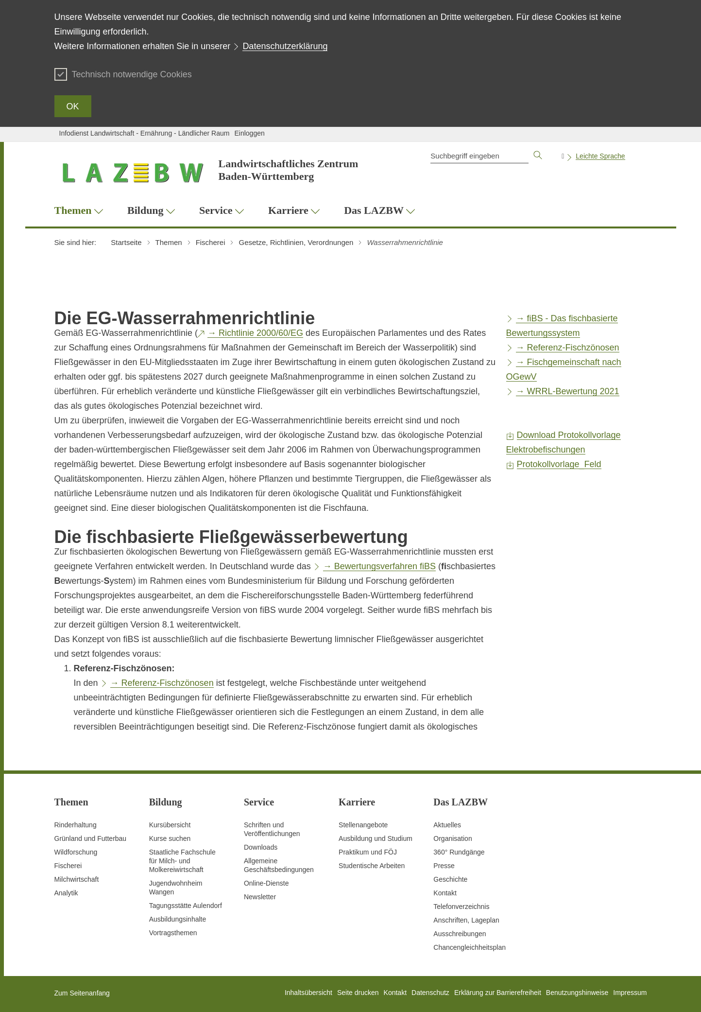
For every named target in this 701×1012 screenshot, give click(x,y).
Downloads (260, 847)
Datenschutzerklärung (284, 46)
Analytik (66, 893)
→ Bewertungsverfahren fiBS (379, 566)
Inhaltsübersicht (308, 992)
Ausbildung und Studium (375, 838)
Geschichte (450, 879)
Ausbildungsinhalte (177, 919)
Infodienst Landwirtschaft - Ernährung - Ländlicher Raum (144, 133)
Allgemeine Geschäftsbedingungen (279, 865)
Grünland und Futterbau (90, 838)
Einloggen (249, 133)
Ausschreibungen (459, 934)
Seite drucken (358, 992)
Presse (444, 866)
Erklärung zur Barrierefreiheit (497, 992)
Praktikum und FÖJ (368, 852)
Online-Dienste (266, 883)
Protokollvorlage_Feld (559, 464)
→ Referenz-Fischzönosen (162, 683)
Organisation (452, 838)
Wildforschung (76, 852)
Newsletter (260, 897)
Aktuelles (447, 825)
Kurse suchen (170, 838)
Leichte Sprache (600, 156)
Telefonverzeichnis (461, 906)
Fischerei (68, 866)
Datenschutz (430, 992)
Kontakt (444, 893)
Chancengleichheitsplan (469, 947)
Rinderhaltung (75, 825)
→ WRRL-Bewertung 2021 (567, 391)
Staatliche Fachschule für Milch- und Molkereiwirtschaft (182, 860)
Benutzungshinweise (577, 992)
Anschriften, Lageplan (466, 920)
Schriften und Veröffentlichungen (272, 829)
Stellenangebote (363, 825)
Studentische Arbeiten (372, 866)
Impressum (630, 992)
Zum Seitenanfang (82, 993)
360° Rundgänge (458, 852)
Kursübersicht (170, 825)
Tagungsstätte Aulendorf (185, 905)
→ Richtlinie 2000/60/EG (255, 333)
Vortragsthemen (173, 933)
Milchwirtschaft (76, 879)
